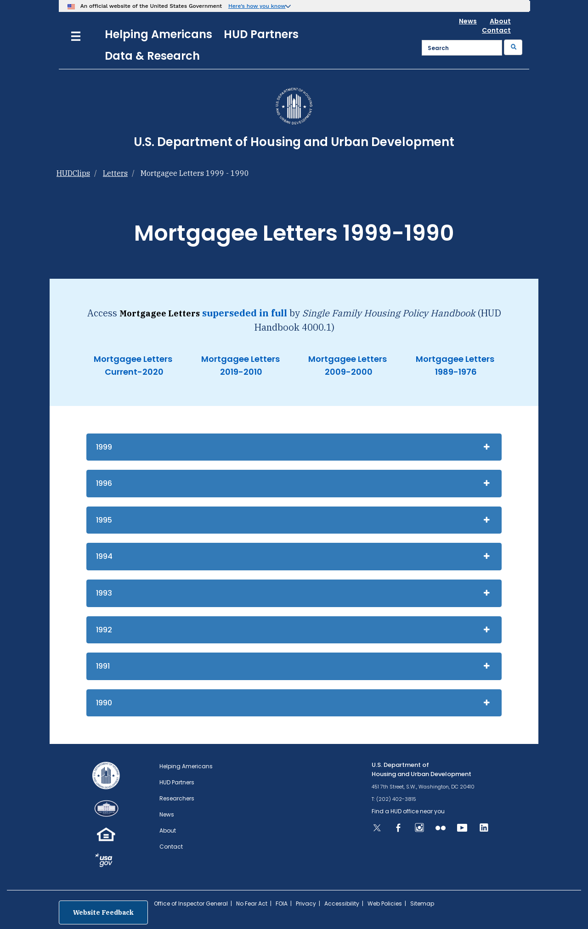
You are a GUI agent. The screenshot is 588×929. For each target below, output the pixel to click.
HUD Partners (261, 34)
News (468, 21)
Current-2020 (133, 371)
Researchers (176, 798)
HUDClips (73, 173)
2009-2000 (348, 371)
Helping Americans (158, 34)
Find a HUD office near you (408, 811)
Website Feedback (103, 912)
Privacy (306, 903)
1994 (104, 556)
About (500, 21)
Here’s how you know (257, 6)
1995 (104, 520)
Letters (115, 173)
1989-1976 (455, 371)
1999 (104, 447)
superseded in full (244, 313)
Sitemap (422, 903)
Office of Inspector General (191, 903)
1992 (104, 630)
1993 (104, 593)
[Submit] (513, 47)
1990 (104, 703)
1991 (103, 666)
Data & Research (152, 55)
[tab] (294, 447)
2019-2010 (240, 371)
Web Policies (385, 903)
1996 (104, 483)
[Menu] (76, 35)
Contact (496, 30)
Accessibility (341, 903)
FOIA (282, 903)
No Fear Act (251, 903)
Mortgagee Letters (133, 359)
